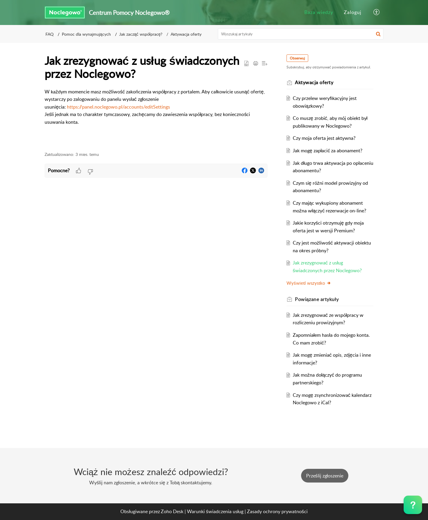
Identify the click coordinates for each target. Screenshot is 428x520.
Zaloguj (352, 12)
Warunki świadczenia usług (215, 511)
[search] (301, 34)
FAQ (49, 34)
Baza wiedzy (318, 12)
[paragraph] (156, 107)
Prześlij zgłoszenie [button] (325, 475)
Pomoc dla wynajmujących (86, 34)
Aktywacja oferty (186, 34)
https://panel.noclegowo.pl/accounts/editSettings (118, 107)
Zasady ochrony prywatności (277, 511)
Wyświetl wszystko (309, 283)
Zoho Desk (172, 511)
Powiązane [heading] (317, 299)
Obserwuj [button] (297, 58)
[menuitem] (318, 12)
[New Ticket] (325, 475)
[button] (376, 12)
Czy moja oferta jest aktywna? (324, 138)
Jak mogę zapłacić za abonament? (327, 150)
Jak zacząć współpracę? (141, 34)
